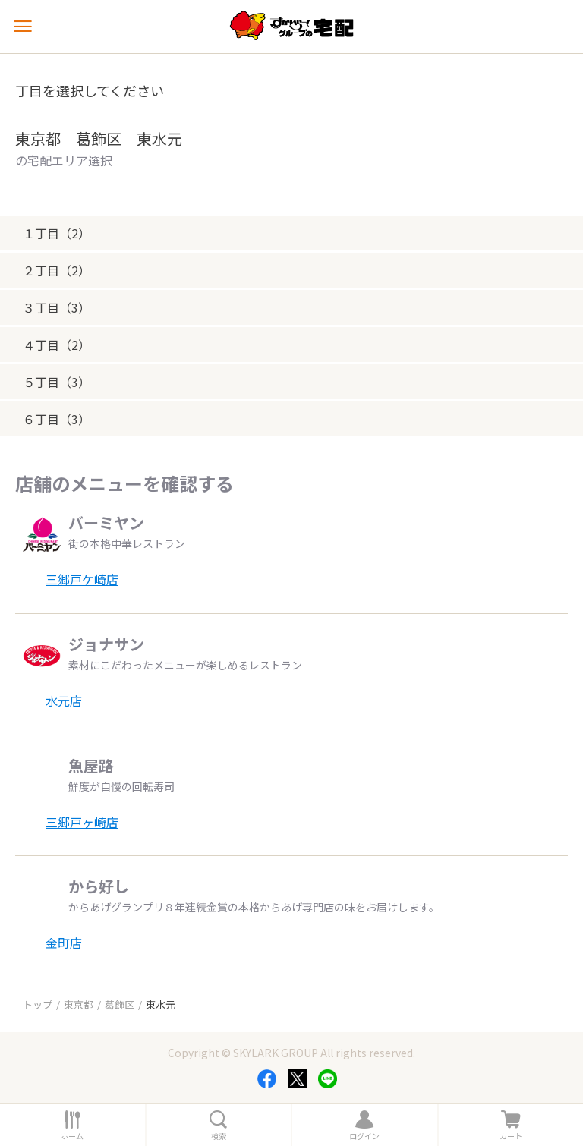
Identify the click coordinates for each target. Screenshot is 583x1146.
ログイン (364, 1136)
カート (510, 1136)
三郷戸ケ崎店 (82, 579)
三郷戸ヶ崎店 (82, 822)
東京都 (78, 1004)
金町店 (64, 942)
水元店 (64, 700)
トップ (37, 1004)
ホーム (72, 1136)
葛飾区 (119, 1004)
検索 (218, 1136)
